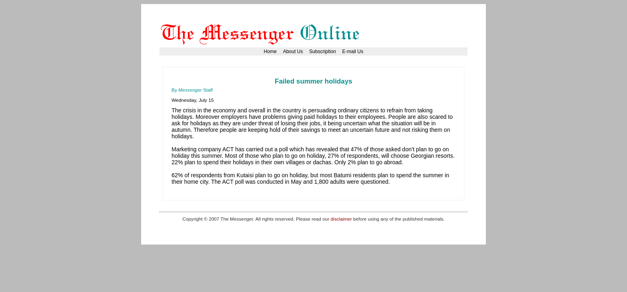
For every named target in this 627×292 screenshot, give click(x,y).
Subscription (322, 51)
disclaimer (341, 218)
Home (270, 51)
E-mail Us (352, 51)
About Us (293, 51)
